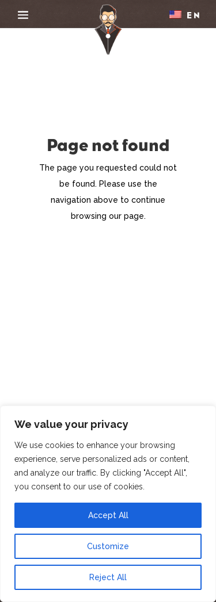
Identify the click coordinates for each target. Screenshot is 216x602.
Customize (108, 546)
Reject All (108, 577)
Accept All (108, 515)
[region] (108, 504)
